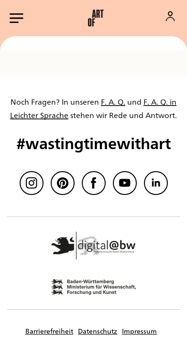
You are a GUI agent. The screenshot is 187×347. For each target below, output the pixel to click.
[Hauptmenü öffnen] (16, 18)
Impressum (139, 330)
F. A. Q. (113, 102)
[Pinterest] (62, 183)
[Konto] (170, 16)
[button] (95, 18)
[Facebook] (93, 183)
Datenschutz (97, 330)
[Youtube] (125, 183)
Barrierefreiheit (49, 330)
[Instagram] (31, 183)
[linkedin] (156, 183)
